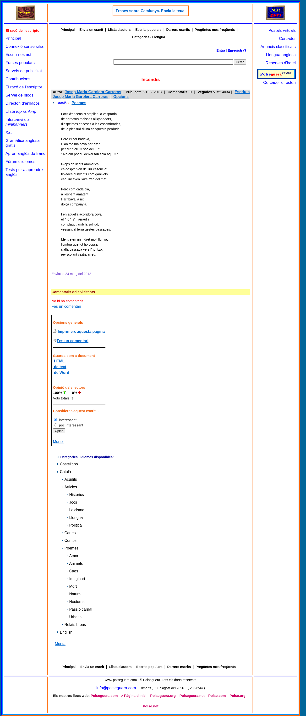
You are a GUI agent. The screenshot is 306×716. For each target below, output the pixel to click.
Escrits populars (148, 30)
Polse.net (150, 706)
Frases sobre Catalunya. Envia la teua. (151, 11)
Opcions (121, 97)
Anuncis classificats (278, 46)
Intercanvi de (17, 122)
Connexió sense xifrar (25, 46)
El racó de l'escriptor (23, 87)
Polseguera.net (192, 696)
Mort (71, 586)
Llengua (74, 518)
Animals (74, 563)
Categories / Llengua (148, 37)
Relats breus (73, 625)
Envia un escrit (91, 30)
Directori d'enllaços (22, 103)
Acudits (69, 479)
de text (59, 367)
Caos (72, 571)
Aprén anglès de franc (25, 153)
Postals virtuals (282, 30)
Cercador (287, 38)
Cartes (68, 533)
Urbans (74, 617)
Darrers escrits (178, 30)
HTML (59, 361)
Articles (69, 487)
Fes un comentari (66, 306)
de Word (61, 373)
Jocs (71, 502)
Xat (8, 132)
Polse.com (217, 696)
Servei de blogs (19, 95)
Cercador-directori (276, 80)
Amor (72, 556)
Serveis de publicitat (23, 71)
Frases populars (20, 62)
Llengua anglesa (281, 55)
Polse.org (238, 696)
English (64, 632)
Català (62, 103)
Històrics (75, 495)
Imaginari (75, 579)
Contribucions (17, 79)
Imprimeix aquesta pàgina (81, 331)
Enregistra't (237, 50)
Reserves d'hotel (281, 63)
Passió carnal (79, 609)
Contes (68, 540)
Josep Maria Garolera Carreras (93, 92)
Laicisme (75, 510)
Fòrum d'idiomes (20, 161)
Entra (220, 50)
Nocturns (75, 602)
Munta (58, 442)
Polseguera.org (163, 696)
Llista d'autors (119, 30)
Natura (73, 594)
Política (74, 525)
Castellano (67, 464)
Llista (20, 111)
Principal (13, 38)
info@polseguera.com (116, 688)
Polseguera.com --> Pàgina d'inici (119, 696)
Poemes (78, 103)
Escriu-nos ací (18, 54)
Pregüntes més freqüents (215, 30)
